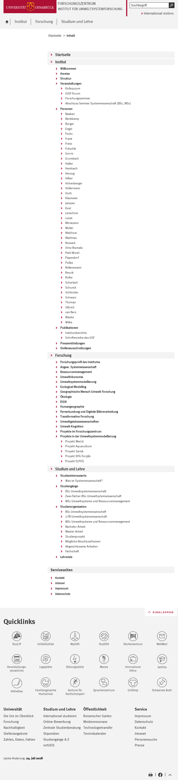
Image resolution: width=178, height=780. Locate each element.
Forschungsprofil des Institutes (80, 362)
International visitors (159, 13)
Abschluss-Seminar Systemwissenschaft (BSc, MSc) (98, 103)
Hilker (69, 178)
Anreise (65, 73)
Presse (139, 745)
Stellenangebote (15, 733)
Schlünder (71, 292)
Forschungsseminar (77, 98)
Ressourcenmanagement (76, 372)
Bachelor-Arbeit (75, 526)
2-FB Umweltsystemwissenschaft (86, 516)
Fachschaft (72, 551)
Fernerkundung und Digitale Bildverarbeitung (89, 411)
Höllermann (72, 188)
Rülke (69, 277)
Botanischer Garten (97, 716)
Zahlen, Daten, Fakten (19, 739)
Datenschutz (62, 594)
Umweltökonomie (71, 377)
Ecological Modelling (73, 387)
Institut (60, 62)
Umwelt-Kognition (71, 426)
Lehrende (66, 557)
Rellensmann (73, 267)
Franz (68, 143)
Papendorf (72, 257)
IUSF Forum (72, 93)
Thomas (70, 302)
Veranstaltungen (70, 83)
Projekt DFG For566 (77, 456)
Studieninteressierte (73, 475)
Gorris (69, 153)
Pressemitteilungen (72, 343)
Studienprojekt (75, 536)
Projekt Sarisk (74, 451)
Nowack (70, 243)
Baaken (70, 114)
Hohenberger (73, 183)
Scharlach (71, 282)
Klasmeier (71, 198)
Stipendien (51, 733)
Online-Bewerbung (57, 722)
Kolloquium (72, 88)
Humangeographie (72, 406)
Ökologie (66, 396)
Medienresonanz (95, 722)
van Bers (70, 312)
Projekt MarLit (74, 441)
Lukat (69, 218)
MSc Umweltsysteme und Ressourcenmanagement (97, 501)
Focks (69, 133)
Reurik (69, 272)
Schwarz (70, 297)
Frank (68, 138)
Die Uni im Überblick (19, 716)
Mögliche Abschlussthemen (82, 541)
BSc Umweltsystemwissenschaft (85, 491)
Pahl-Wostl (72, 253)
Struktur (65, 78)
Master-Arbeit (74, 531)
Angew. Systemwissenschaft (78, 367)
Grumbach (72, 158)
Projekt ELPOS (74, 461)
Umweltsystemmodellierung (78, 382)
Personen (66, 109)
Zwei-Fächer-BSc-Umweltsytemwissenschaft (93, 496)
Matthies (71, 238)
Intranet (60, 583)
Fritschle (70, 148)
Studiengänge (69, 486)
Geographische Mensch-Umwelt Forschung (87, 391)
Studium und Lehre (70, 469)
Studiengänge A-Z (56, 739)
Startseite (54, 35)
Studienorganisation (73, 506)
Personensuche (146, 739)
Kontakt (59, 578)
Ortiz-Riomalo (74, 247)
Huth (68, 193)
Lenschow (71, 213)
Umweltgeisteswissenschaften (79, 421)
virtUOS (48, 745)
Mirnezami (71, 223)
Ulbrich (69, 307)
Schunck (70, 287)
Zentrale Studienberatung (62, 727)
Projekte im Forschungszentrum (80, 431)
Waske (69, 317)
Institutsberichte (76, 333)
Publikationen (69, 327)
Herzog (69, 173)
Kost (68, 208)
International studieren (59, 716)
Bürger (69, 123)
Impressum (61, 588)
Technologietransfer (98, 727)
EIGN (63, 402)
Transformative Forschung (77, 416)
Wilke (68, 322)
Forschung (63, 355)
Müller (69, 228)
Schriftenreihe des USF (79, 337)
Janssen (70, 203)
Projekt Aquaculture (78, 446)
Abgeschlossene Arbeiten (81, 546)
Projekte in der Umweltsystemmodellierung (88, 436)
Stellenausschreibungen (75, 348)
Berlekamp (72, 118)
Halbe (69, 163)
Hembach (71, 168)
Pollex (69, 262)
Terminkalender (94, 733)
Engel (68, 129)
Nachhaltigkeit (14, 727)
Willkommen (68, 68)
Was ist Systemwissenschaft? (84, 480)
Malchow (71, 233)
